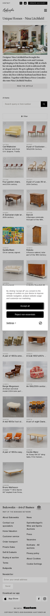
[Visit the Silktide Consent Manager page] (40, 323)
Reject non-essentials (25, 314)
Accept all (25, 306)
